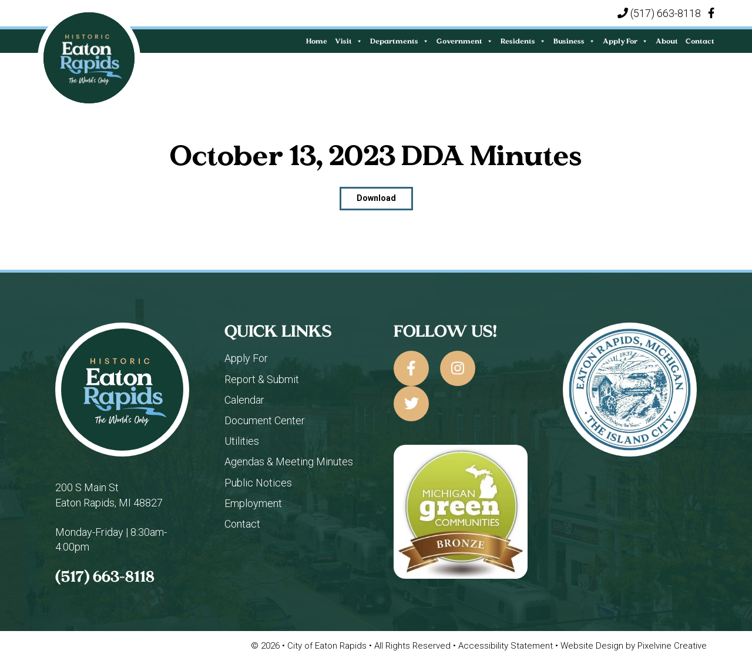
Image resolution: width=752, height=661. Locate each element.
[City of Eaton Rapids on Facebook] (411, 368)
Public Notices (258, 483)
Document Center (264, 420)
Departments (399, 40)
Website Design (593, 645)
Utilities (241, 441)
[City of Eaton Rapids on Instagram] (457, 368)
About (667, 40)
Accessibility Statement (506, 645)
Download (376, 198)
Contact (700, 40)
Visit (348, 40)
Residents (523, 40)
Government (465, 40)
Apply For (625, 40)
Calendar (244, 400)
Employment (253, 503)
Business (574, 40)
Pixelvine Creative (672, 645)
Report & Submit (261, 379)
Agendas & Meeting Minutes (288, 461)
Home (316, 40)
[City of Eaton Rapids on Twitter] (411, 403)
